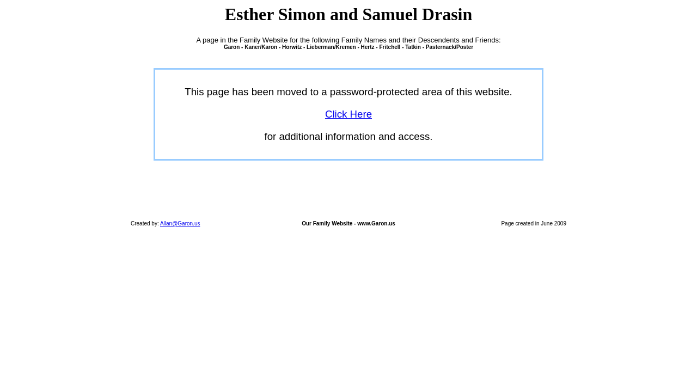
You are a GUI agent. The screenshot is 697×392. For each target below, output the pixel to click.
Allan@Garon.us (180, 223)
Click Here (348, 114)
